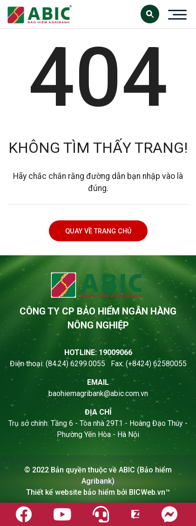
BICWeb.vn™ (149, 492)
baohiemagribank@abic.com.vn (98, 393)
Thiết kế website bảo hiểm (70, 492)
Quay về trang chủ (98, 231)
